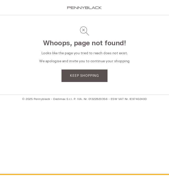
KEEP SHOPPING (84, 75)
